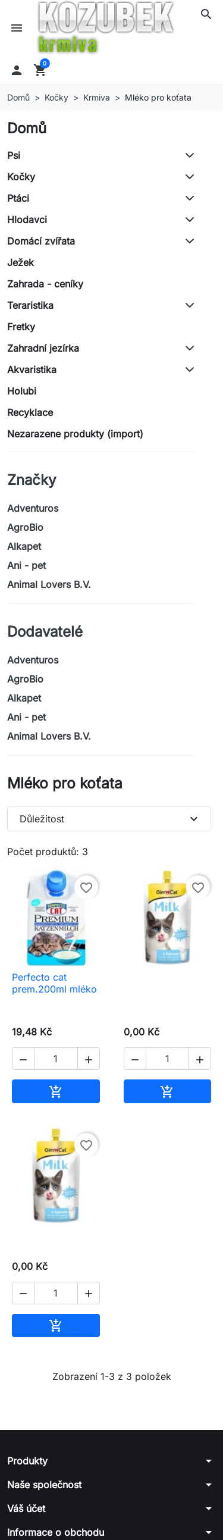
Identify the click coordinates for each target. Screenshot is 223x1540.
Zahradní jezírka (43, 348)
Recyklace (30, 412)
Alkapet (24, 546)
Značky (31, 480)
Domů (26, 128)
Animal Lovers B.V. (49, 584)
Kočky (21, 177)
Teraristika (30, 305)
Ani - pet (26, 565)
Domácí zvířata (41, 241)
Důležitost (110, 819)
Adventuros (32, 508)
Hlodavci (27, 220)
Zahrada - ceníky (45, 284)
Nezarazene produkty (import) (75, 434)
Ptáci (18, 198)
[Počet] (56, 1058)
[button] (206, 14)
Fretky (21, 327)
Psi (13, 155)
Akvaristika (31, 369)
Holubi (21, 391)
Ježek (20, 262)
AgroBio (25, 527)
